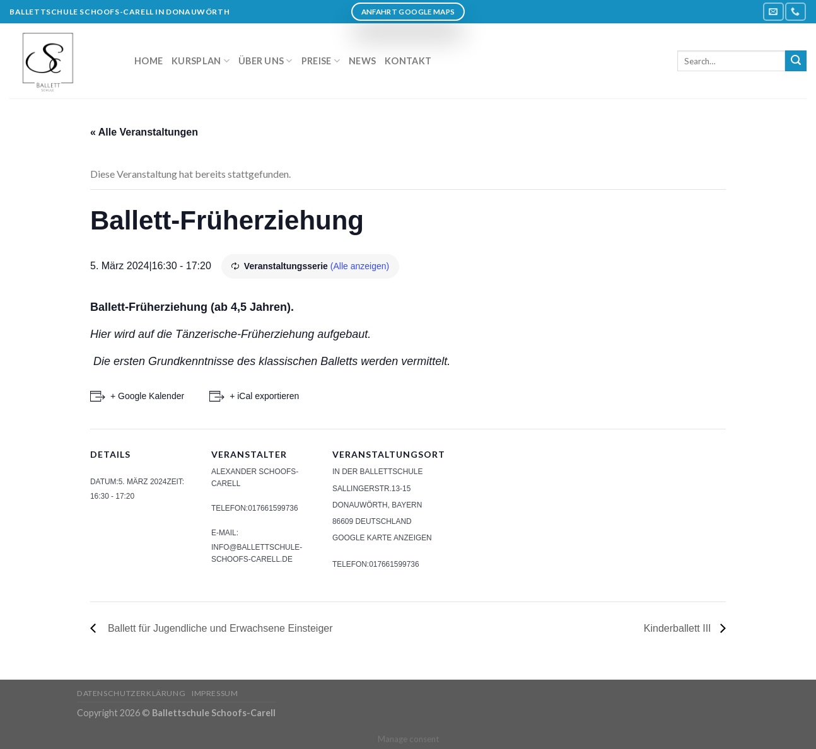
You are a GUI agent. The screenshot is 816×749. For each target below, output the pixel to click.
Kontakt (408, 60)
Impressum (215, 693)
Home (148, 60)
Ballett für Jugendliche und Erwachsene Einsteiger (217, 628)
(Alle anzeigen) (359, 266)
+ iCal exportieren (264, 396)
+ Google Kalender (147, 396)
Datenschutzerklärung (131, 693)
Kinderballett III (679, 628)
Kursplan (201, 61)
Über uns (265, 61)
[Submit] (796, 61)
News (362, 60)
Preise (320, 61)
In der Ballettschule (377, 471)
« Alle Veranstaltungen (144, 132)
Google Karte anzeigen (382, 537)
